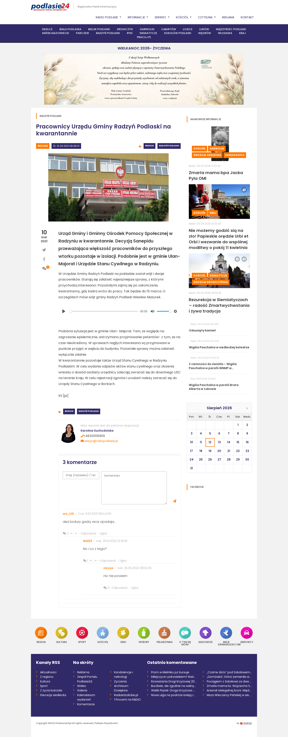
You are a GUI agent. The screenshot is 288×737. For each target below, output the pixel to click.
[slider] (103, 311)
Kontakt (247, 17)
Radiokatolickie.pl (126, 695)
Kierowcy (247, 635)
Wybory (144, 635)
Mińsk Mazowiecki (55, 33)
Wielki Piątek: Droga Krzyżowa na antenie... (174, 690)
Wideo (81, 686)
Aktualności (48, 672)
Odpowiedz (88, 533)
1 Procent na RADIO (127, 700)
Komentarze (86, 704)
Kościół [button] (182, 17)
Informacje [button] (137, 17)
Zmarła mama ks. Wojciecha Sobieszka (229, 686)
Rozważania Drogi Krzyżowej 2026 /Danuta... (174, 681)
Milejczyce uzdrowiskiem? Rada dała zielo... (174, 677)
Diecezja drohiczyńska (210, 282)
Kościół (199, 148)
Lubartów (168, 29)
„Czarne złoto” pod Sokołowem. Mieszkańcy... (229, 672)
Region (43, 146)
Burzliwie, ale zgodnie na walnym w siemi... (174, 686)
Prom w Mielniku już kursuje (170, 672)
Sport (82, 635)
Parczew (82, 33)
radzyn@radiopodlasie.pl (99, 441)
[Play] (63, 311)
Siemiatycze (148, 33)
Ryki (130, 33)
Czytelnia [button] (205, 17)
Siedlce (47, 29)
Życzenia (120, 681)
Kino (123, 635)
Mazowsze (206, 635)
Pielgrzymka (165, 635)
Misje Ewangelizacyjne (226, 636)
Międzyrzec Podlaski (231, 29)
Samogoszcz (234, 155)
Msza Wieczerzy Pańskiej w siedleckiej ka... (229, 695)
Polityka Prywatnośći (106, 723)
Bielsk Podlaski (99, 29)
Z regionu (46, 677)
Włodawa (225, 33)
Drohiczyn (125, 29)
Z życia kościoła (51, 690)
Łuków (204, 29)
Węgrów (204, 33)
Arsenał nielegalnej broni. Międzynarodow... (229, 690)
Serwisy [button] (161, 17)
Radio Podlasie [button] (107, 17)
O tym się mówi (185, 636)
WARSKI (247, 723)
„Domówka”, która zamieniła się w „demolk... (229, 677)
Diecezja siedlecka (207, 155)
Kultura (62, 635)
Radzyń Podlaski (108, 33)
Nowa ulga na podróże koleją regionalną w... (174, 695)
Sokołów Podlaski (177, 33)
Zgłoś (103, 533)
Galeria (82, 690)
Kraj (242, 33)
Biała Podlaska (70, 29)
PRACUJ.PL (144, 37)
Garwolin (147, 29)
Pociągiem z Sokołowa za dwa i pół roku (229, 681)
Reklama (228, 17)
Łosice (187, 29)
